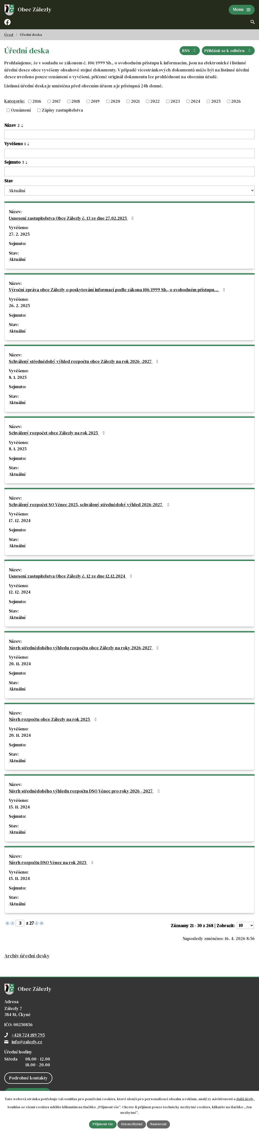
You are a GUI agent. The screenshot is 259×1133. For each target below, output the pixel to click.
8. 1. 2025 (18, 377)
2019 (95, 101)
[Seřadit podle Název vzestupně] (22, 125)
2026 (236, 101)
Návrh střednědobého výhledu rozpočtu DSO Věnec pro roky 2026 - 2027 (85, 791)
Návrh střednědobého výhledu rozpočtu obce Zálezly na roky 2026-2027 (84, 648)
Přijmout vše (102, 1124)
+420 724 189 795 (28, 1035)
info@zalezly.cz (27, 1042)
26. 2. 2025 (19, 306)
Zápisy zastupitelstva (62, 110)
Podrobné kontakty (28, 1078)
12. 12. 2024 (20, 592)
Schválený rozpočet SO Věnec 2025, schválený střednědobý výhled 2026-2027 (90, 505)
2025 (216, 101)
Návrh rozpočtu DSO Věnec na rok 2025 (52, 862)
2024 (195, 101)
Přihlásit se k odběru (228, 50)
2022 (155, 101)
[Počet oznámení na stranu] (245, 925)
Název (12, 125)
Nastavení (158, 1124)
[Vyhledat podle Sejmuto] (129, 171)
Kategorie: (14, 101)
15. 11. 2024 (19, 807)
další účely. (245, 1098)
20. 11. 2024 (20, 664)
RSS (189, 50)
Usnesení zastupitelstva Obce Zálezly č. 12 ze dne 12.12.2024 (71, 576)
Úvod (8, 34)
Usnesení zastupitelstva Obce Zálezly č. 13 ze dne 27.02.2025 (72, 218)
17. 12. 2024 (20, 521)
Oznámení (21, 110)
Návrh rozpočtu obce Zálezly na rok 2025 (53, 719)
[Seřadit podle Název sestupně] (22, 127)
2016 (36, 101)
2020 (115, 101)
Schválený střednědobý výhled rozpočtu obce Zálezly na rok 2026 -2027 (84, 361)
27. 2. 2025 (19, 234)
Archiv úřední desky (27, 955)
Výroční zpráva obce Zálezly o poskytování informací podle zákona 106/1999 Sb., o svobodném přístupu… (118, 290)
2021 (135, 101)
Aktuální (17, 259)
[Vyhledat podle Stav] (129, 190)
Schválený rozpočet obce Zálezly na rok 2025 (57, 433)
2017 (56, 101)
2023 (175, 101)
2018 (75, 101)
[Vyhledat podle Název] (129, 134)
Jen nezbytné (132, 1124)
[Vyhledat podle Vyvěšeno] (129, 153)
